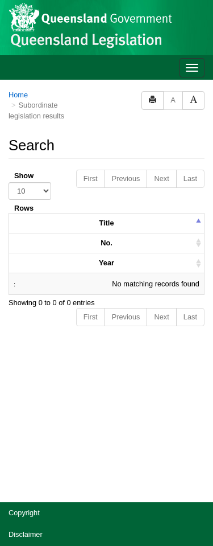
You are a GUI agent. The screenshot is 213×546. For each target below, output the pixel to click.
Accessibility (28, 441)
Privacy (20, 420)
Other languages (35, 485)
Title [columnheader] (106, 87)
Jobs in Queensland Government (62, 463)
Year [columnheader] (106, 126)
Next (161, 42)
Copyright (24, 376)
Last (190, 42)
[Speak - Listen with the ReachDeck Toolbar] (183, 518)
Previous (126, 42)
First (90, 42)
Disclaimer (26, 398)
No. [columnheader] (106, 106)
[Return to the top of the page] (198, 492)
